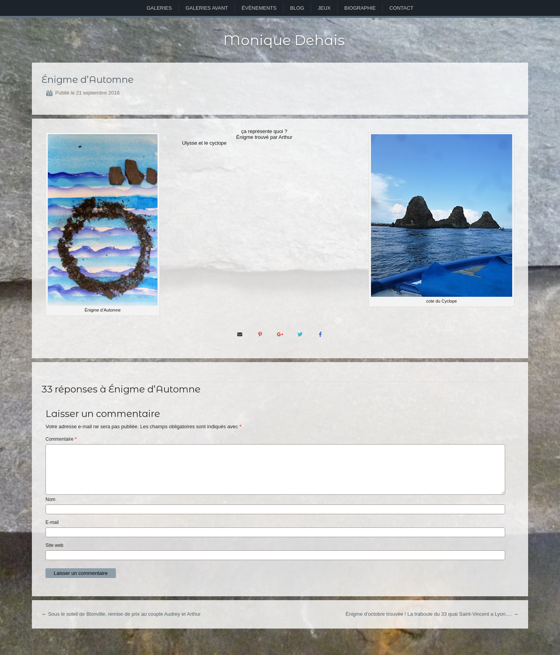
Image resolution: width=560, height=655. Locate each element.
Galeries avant (207, 8)
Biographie (360, 8)
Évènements (259, 8)
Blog (297, 8)
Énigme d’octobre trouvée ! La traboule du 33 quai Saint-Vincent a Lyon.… (429, 614)
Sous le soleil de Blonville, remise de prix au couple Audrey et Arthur (124, 614)
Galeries (159, 8)
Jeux (324, 8)
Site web (54, 545)
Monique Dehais (284, 40)
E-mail (52, 522)
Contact (401, 8)
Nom (50, 499)
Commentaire (61, 439)
